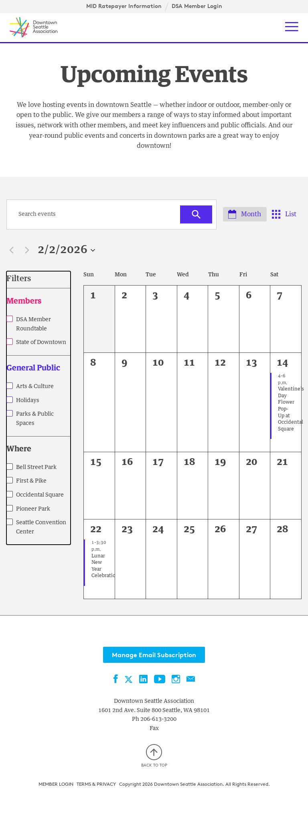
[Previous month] (11, 251)
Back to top (154, 755)
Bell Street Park (36, 468)
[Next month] (27, 251)
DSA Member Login (197, 6)
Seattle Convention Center (41, 527)
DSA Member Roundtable (33, 324)
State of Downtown (41, 343)
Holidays (27, 401)
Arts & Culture (35, 387)
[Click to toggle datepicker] (66, 251)
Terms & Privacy (96, 783)
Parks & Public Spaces (35, 419)
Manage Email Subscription (154, 655)
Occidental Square (40, 495)
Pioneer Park (33, 509)
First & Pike (31, 481)
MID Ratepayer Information (124, 6)
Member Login (55, 783)
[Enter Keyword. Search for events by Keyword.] (95, 214)
